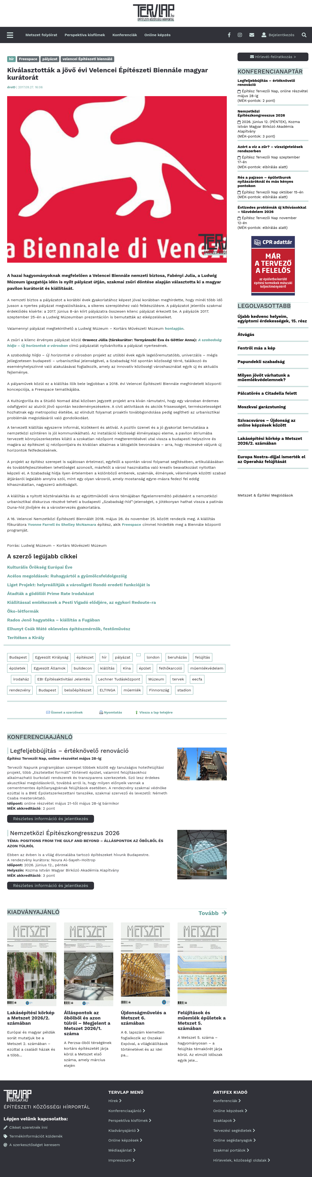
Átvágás (246, 334)
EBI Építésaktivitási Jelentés (63, 679)
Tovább (209, 913)
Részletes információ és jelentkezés (50, 818)
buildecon (83, 668)
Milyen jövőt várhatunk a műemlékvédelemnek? (264, 377)
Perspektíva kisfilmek (85, 35)
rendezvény (19, 690)
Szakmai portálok (231, 1150)
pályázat (122, 657)
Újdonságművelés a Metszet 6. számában (143, 1018)
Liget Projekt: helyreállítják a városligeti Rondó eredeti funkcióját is (78, 584)
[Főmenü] (10, 35)
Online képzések (125, 1140)
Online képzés (157, 35)
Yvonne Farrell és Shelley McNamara (62, 524)
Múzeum (156, 679)
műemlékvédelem (206, 668)
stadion (184, 690)
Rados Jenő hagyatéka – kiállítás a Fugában (53, 619)
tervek (178, 679)
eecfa (197, 679)
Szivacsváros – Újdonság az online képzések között (266, 423)
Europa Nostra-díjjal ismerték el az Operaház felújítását (271, 459)
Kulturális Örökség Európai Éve (39, 567)
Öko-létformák (23, 611)
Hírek (115, 1100)
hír (104, 657)
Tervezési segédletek (234, 1130)
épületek (17, 668)
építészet (85, 657)
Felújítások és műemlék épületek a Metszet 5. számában (202, 1020)
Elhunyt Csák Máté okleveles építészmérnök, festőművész (68, 628)
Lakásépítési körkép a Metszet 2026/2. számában (30, 1018)
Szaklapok (224, 1120)
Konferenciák (124, 35)
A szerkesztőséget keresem (32, 1145)
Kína (127, 668)
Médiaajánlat (121, 1150)
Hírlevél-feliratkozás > (273, 56)
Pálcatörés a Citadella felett (267, 393)
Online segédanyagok (234, 1140)
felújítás (202, 657)
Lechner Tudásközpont (119, 679)
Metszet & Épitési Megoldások (265, 495)
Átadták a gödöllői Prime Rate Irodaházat (50, 593)
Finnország (159, 690)
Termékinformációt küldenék (33, 1136)
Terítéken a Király (25, 637)
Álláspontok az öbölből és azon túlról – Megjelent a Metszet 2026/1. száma (87, 1023)
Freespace (131, 524)
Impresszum (121, 1160)
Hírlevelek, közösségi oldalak (241, 1160)
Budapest (18, 657)
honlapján (174, 328)
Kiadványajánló (123, 1130)
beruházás (177, 657)
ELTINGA (107, 690)
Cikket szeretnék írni (26, 1127)
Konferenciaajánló (126, 1110)
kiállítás (107, 668)
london (153, 657)
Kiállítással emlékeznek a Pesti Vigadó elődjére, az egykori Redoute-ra (81, 602)
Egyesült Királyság (51, 657)
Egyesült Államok (49, 668)
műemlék (132, 690)
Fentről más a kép (256, 347)
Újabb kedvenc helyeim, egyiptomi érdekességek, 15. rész (272, 319)
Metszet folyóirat (41, 35)
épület (145, 668)
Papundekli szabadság (261, 361)
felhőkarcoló (170, 668)
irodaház (21, 679)
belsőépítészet (77, 690)
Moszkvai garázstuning (262, 406)
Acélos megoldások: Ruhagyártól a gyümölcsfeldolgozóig (67, 575)
